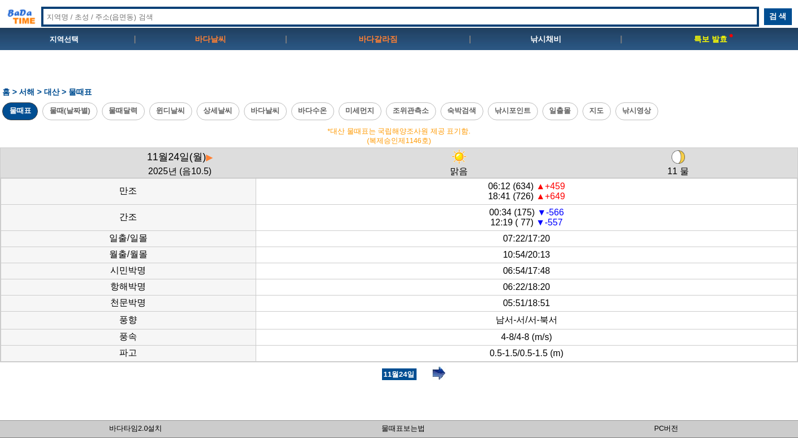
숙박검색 (461, 110)
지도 (596, 110)
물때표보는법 (403, 428)
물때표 (20, 110)
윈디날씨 (170, 110)
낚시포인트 (513, 110)
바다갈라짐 (378, 39)
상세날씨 (217, 110)
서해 (27, 91)
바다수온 (312, 110)
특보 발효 (713, 39)
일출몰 (560, 110)
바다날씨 (210, 39)
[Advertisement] (399, 73)
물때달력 (123, 110)
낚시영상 (636, 110)
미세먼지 (359, 110)
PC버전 (666, 428)
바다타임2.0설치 (136, 428)
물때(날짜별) (70, 110)
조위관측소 (411, 110)
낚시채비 (545, 39)
